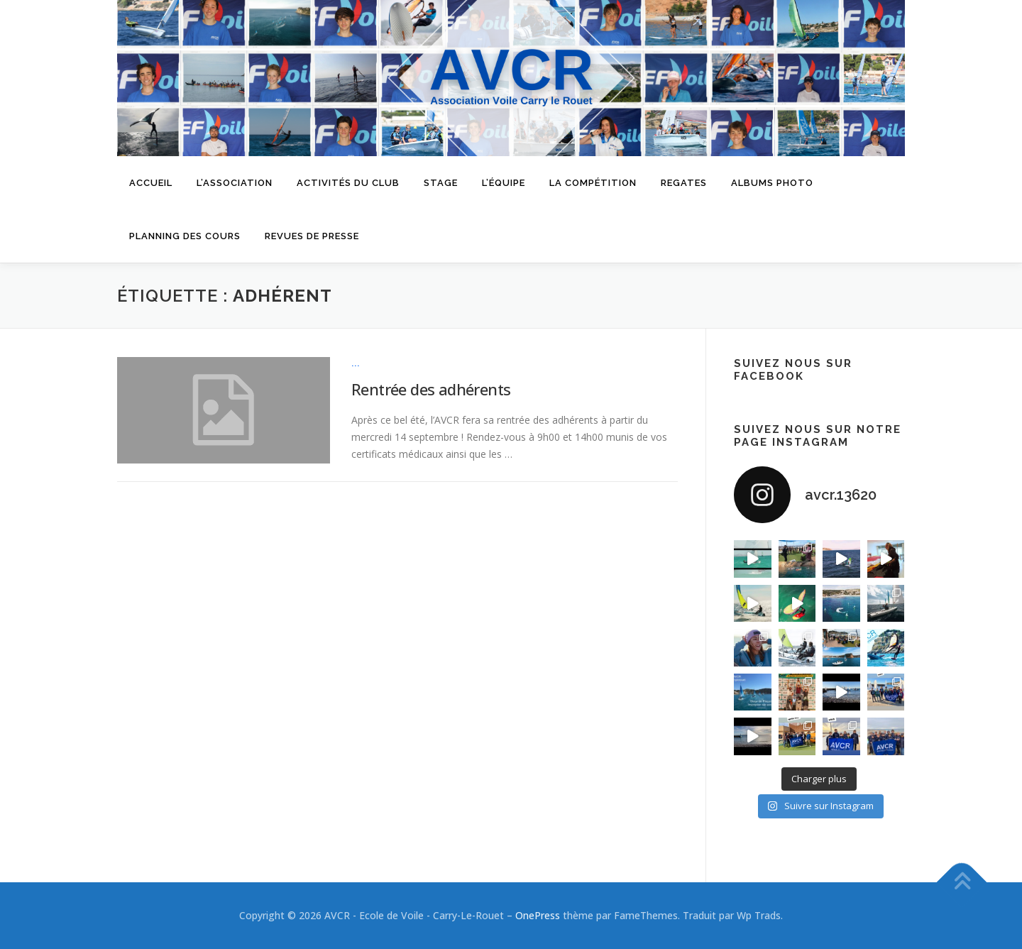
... (356, 363)
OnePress (537, 915)
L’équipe (503, 182)
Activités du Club (348, 182)
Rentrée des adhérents (430, 389)
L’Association (235, 182)
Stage (441, 182)
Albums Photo (772, 182)
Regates (684, 182)
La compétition (593, 182)
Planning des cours (185, 236)
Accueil (150, 182)
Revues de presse (312, 236)
